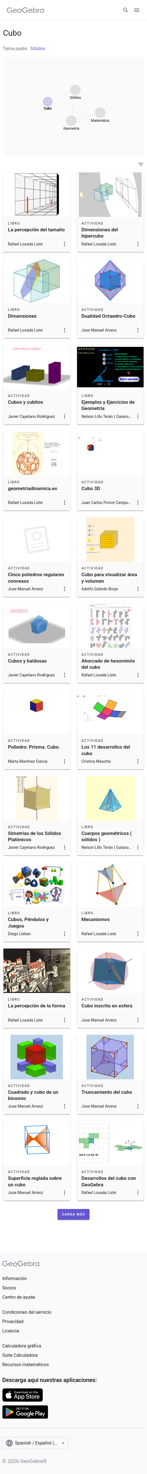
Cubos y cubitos (25, 402)
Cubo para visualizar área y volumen (109, 578)
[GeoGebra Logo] (25, 10)
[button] (73, 1214)
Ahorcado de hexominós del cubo (108, 664)
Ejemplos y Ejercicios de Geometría (108, 405)
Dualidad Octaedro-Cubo (109, 316)
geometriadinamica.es (32, 488)
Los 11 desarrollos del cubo (106, 750)
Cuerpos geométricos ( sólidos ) (107, 836)
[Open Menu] (136, 10)
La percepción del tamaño (36, 229)
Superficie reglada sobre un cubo (35, 1181)
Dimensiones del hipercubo (100, 233)
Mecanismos (96, 919)
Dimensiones (22, 316)
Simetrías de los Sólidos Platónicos (34, 836)
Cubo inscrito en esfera (107, 1006)
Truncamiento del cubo (107, 1092)
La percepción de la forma (36, 1006)
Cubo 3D (91, 488)
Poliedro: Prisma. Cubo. (34, 747)
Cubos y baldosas (27, 661)
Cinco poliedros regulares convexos (36, 578)
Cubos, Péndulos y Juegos (28, 922)
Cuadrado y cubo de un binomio (33, 1095)
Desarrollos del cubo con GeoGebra (109, 1181)
